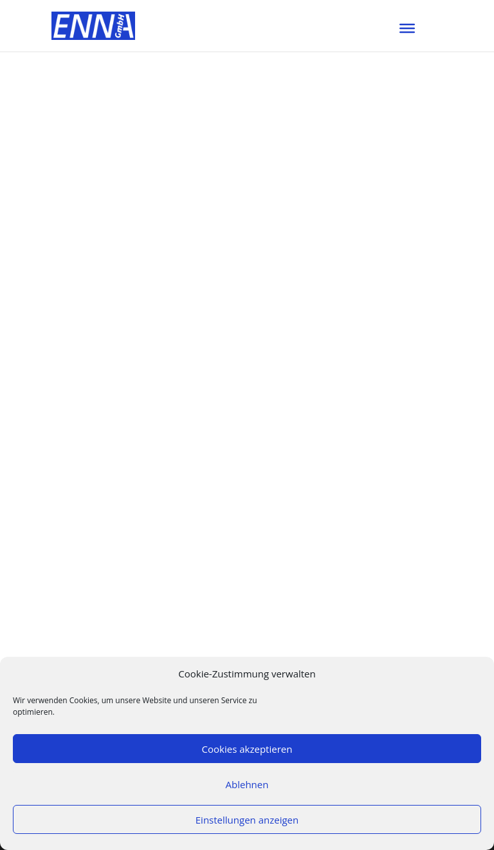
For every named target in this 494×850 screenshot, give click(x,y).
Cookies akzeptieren (247, 748)
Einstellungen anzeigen (247, 819)
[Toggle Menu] (407, 28)
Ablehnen (247, 784)
